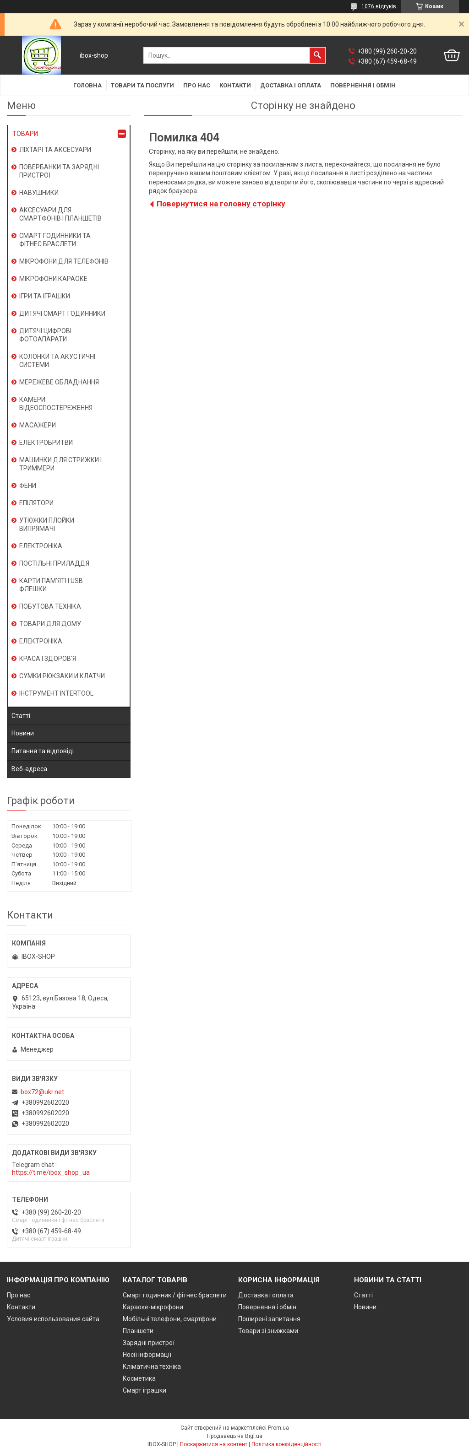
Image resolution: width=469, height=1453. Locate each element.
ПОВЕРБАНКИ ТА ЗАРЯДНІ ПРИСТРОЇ (59, 171)
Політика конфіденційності (286, 1444)
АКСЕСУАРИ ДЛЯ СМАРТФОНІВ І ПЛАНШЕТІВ (60, 214)
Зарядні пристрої (149, 1342)
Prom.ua (278, 1428)
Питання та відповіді (42, 751)
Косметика (139, 1378)
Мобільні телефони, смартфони (170, 1319)
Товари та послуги (142, 85)
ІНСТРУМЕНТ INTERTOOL (56, 693)
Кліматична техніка (152, 1366)
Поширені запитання (269, 1319)
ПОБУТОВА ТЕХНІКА (50, 606)
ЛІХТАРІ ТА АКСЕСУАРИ (55, 149)
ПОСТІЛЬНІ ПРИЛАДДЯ (54, 563)
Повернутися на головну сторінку (221, 203)
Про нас (196, 85)
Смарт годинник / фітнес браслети (175, 1295)
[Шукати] (317, 55)
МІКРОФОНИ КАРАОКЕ (53, 278)
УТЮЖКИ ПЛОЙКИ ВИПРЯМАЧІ (46, 524)
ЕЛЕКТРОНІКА (40, 546)
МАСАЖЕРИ (37, 425)
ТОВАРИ (25, 133)
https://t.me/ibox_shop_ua (51, 1172)
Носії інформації (147, 1354)
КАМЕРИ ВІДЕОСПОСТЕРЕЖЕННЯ (56, 403)
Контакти (235, 85)
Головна (87, 85)
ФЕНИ (27, 485)
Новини (22, 733)
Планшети (138, 1330)
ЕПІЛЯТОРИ (36, 503)
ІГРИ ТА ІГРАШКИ (44, 296)
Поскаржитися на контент (213, 1444)
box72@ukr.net (42, 1092)
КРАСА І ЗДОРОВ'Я (47, 658)
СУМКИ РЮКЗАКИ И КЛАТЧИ (62, 676)
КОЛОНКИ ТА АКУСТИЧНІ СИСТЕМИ (57, 360)
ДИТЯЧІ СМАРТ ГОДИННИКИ (62, 313)
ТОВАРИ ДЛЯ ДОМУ (50, 623)
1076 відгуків (378, 6)
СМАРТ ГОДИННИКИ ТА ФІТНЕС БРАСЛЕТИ (55, 240)
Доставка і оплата (290, 85)
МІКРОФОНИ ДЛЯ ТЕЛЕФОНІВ (64, 261)
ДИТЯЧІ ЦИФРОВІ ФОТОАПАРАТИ (45, 335)
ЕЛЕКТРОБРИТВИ (46, 442)
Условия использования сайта (53, 1319)
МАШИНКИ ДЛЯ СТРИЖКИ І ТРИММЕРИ (60, 464)
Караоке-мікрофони (153, 1307)
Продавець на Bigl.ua (234, 1436)
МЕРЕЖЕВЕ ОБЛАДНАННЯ (59, 382)
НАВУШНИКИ (39, 192)
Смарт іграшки (144, 1390)
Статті (20, 715)
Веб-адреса (29, 768)
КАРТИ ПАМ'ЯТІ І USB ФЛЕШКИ (51, 585)
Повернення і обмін (363, 85)
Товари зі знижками (268, 1330)
